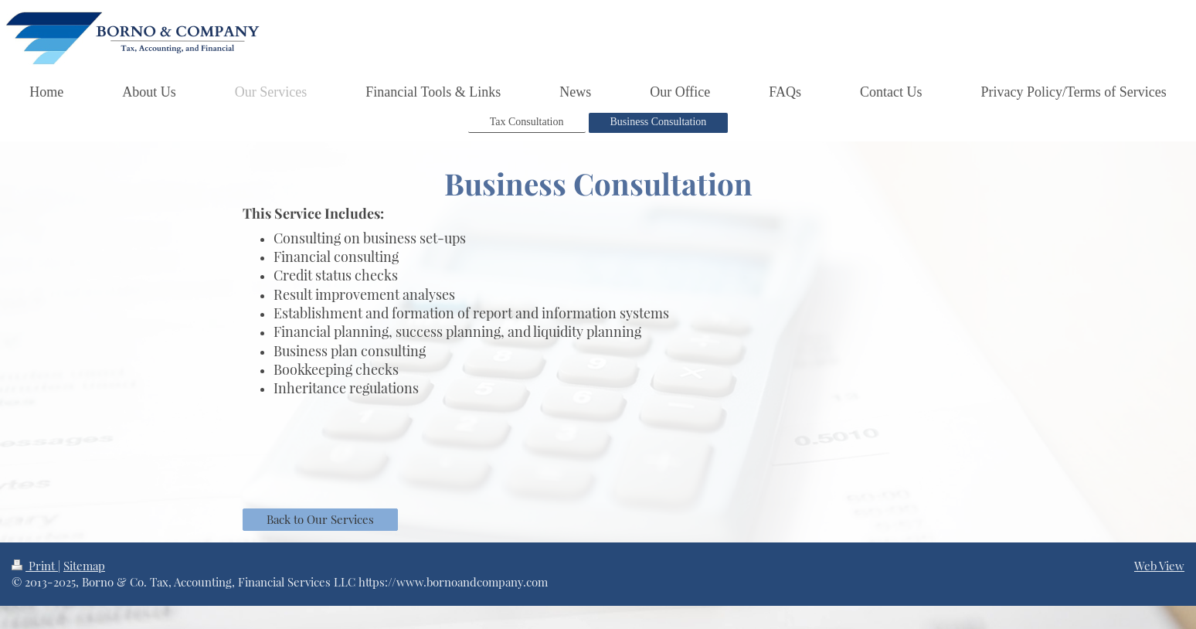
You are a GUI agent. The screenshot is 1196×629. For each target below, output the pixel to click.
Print (35, 565)
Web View (1159, 565)
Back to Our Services (320, 519)
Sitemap (84, 565)
